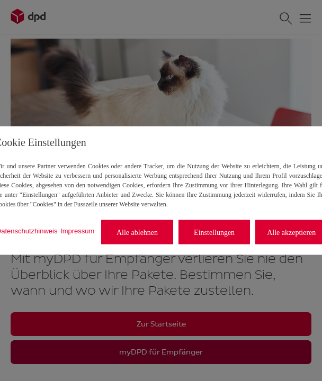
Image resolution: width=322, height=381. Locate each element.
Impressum (77, 230)
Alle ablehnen (137, 232)
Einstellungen (214, 232)
